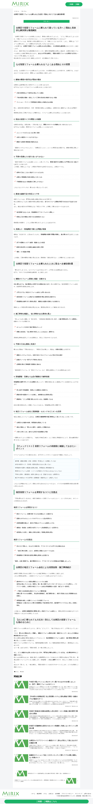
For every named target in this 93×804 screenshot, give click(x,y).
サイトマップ (78, 793)
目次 (45, 21)
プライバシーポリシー (67, 793)
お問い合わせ (87, 793)
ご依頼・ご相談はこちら (46, 801)
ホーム (33, 793)
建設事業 (39, 793)
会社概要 (57, 793)
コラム (16, 671)
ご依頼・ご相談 (74, 4)
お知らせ (51, 793)
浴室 (22, 671)
